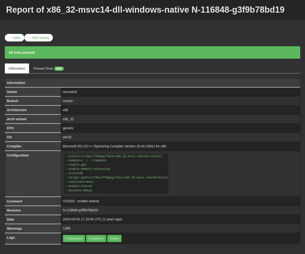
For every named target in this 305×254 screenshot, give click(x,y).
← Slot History (38, 38)
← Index (14, 38)
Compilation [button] (96, 238)
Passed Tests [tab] (48, 69)
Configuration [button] (74, 238)
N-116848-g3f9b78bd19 (80, 210)
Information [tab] (17, 68)
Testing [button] (114, 238)
